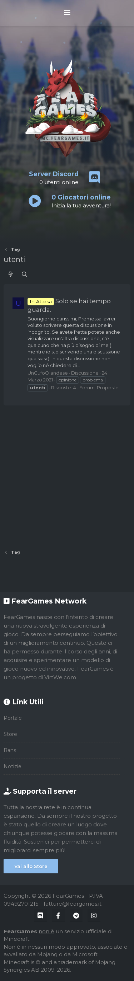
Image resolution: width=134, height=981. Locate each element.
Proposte (108, 387)
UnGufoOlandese (48, 373)
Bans (10, 750)
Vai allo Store (31, 866)
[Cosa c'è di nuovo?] (11, 274)
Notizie (12, 766)
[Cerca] (24, 274)
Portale (13, 718)
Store (10, 734)
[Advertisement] (67, 475)
